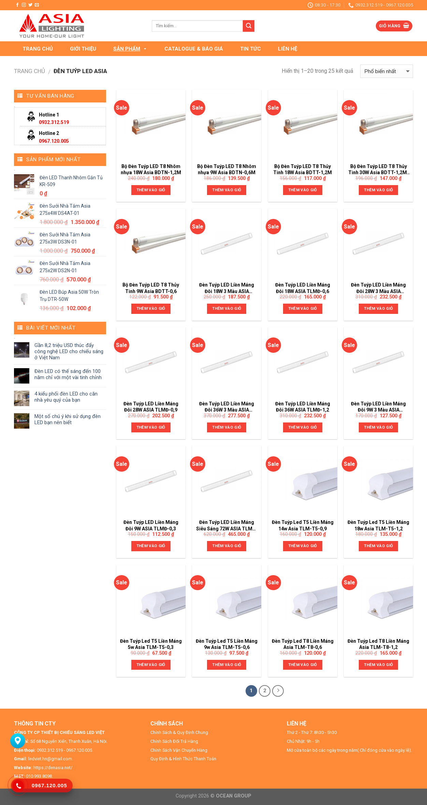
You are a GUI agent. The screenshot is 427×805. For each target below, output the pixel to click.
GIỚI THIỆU (83, 49)
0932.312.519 (54, 122)
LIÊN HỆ (287, 49)
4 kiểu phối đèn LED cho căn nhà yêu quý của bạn (66, 397)
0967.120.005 (54, 141)
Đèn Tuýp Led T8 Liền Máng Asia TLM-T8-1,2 (378, 644)
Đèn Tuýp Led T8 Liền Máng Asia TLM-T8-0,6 (303, 644)
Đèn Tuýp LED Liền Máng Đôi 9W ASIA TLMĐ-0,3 (150, 525)
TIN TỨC (250, 49)
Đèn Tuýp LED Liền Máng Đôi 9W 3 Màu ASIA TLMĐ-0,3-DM (378, 407)
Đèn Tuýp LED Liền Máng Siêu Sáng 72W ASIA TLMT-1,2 (226, 525)
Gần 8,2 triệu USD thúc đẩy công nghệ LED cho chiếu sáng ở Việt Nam (68, 351)
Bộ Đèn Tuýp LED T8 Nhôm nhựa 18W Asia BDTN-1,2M (151, 169)
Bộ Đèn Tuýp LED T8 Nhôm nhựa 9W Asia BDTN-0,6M (226, 169)
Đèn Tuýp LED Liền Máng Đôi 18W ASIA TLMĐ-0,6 (302, 288)
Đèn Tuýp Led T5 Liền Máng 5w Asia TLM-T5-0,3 (151, 644)
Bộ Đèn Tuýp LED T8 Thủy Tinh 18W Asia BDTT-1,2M (302, 169)
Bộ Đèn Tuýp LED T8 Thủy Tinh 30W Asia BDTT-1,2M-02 (378, 170)
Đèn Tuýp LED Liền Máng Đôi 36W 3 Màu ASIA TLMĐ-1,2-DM (226, 407)
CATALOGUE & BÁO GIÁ (193, 49)
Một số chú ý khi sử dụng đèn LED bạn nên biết (67, 419)
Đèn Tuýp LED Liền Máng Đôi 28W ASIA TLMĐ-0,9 (150, 407)
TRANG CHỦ (38, 49)
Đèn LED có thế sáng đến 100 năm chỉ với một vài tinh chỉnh (68, 374)
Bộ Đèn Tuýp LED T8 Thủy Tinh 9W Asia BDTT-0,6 (150, 288)
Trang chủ (29, 71)
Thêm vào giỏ (150, 190)
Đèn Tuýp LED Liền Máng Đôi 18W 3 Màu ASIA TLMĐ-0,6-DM (226, 288)
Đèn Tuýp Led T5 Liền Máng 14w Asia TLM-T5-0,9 (303, 525)
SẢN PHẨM (130, 49)
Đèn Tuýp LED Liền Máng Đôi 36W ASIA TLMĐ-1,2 (302, 407)
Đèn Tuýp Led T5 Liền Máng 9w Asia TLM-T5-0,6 (226, 644)
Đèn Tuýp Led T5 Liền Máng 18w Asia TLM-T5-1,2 (378, 525)
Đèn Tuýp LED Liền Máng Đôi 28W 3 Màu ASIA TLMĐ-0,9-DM (378, 288)
